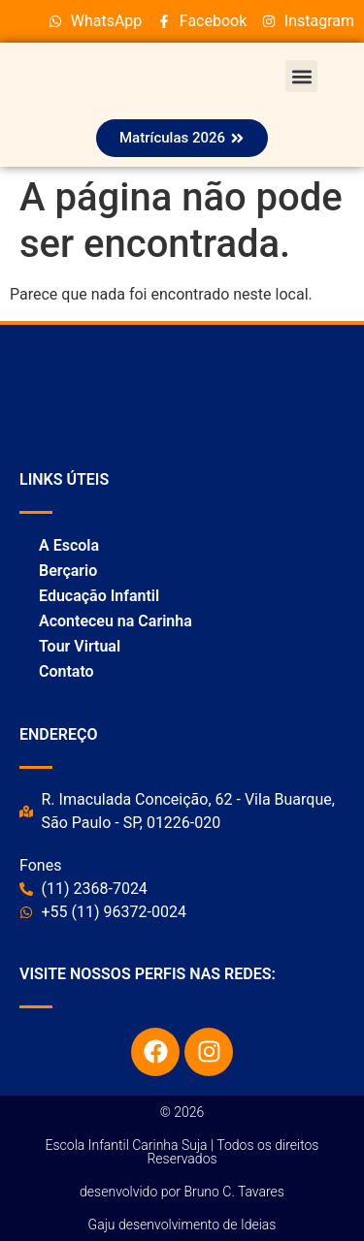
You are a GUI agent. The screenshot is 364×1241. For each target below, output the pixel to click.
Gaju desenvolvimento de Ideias (182, 1224)
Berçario (68, 570)
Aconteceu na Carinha (115, 621)
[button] (301, 76)
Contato (66, 671)
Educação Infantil (99, 596)
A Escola (69, 545)
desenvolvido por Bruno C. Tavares (182, 1191)
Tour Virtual (79, 646)
